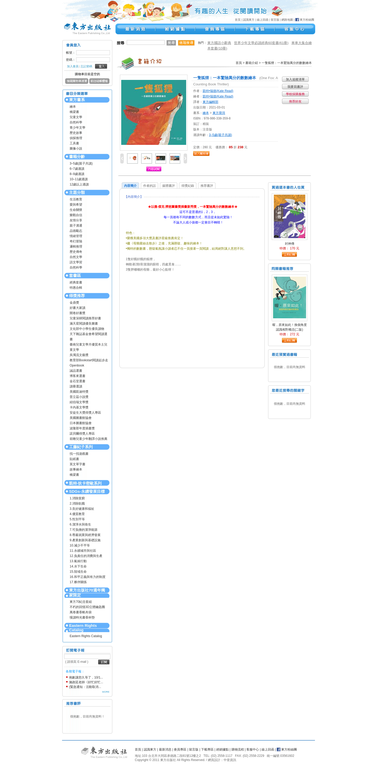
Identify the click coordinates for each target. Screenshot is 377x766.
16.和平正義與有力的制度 (88, 577)
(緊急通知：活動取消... (85, 687)
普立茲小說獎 (79, 397)
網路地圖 (287, 19)
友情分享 (76, 220)
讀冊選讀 (76, 386)
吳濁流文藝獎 (79, 355)
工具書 (74, 143)
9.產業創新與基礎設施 (85, 540)
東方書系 (77, 99)
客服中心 (252, 749)
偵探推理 (76, 138)
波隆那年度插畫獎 (82, 428)
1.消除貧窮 (77, 498)
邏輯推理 (76, 246)
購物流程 (237, 749)
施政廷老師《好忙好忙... (86, 682)
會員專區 (180, 749)
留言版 (275, 19)
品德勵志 (76, 231)
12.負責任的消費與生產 (86, 556)
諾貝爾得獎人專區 (82, 433)
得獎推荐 (77, 295)
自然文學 (76, 257)
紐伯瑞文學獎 (79, 402)
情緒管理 (76, 236)
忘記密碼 (86, 66)
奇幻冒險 (76, 241)
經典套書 (76, 282)
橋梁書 (74, 112)
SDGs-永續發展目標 (87, 491)
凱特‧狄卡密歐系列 (85, 483)
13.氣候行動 (78, 561)
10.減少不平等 (80, 545)
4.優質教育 (77, 514)
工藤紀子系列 (81, 447)
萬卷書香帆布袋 (81, 612)
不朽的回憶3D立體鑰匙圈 (87, 607)
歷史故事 (76, 133)
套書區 (75, 275)
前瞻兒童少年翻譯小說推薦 (88, 439)
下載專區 (207, 749)
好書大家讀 (77, 308)
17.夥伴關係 (78, 582)
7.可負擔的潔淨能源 (83, 530)
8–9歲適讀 (77, 174)
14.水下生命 (78, 566)
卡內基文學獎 (79, 407)
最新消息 (165, 749)
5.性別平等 (77, 519)
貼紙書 (74, 459)
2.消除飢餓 (77, 503)
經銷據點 (222, 749)
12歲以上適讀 (79, 184)
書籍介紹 (251, 63)
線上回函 (262, 19)
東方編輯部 (210, 102)
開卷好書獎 (77, 313)
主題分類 (77, 192)
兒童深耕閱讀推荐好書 (85, 318)
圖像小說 (76, 148)
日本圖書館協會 (81, 423)
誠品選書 (76, 371)
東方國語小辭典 (219, 43)
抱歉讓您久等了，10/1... (86, 677)
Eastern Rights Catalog (83, 627)
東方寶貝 (219, 113)
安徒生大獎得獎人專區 (85, 412)
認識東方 (248, 19)
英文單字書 (77, 464)
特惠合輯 (76, 287)
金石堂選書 (77, 381)
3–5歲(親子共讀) (81, 163)
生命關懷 (76, 210)
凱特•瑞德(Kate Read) (218, 91)
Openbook (77, 365)
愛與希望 (76, 204)
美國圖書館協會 (81, 418)
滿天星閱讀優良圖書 (84, 323)
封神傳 (289, 243)
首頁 (238, 19)
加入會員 (73, 66)
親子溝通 (76, 225)
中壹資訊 (230, 760)
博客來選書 (77, 376)
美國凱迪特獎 (79, 391)
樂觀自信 (76, 215)
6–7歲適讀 (77, 169)
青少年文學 (77, 127)
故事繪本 (76, 469)
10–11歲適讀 (79, 179)
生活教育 (76, 199)
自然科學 (76, 122)
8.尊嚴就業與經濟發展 (85, 535)
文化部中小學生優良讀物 (87, 329)
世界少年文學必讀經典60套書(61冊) (261, 43)
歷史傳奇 (76, 252)
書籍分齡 (77, 156)
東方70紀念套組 (81, 602)
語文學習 (76, 262)
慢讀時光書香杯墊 (82, 617)
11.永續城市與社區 (83, 550)
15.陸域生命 (78, 571)
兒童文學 (76, 117)
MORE (105, 692)
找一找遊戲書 (79, 454)
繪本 (73, 106)
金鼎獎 (74, 302)
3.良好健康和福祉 (82, 509)
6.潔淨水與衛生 (80, 524)
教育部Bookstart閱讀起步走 (89, 360)
